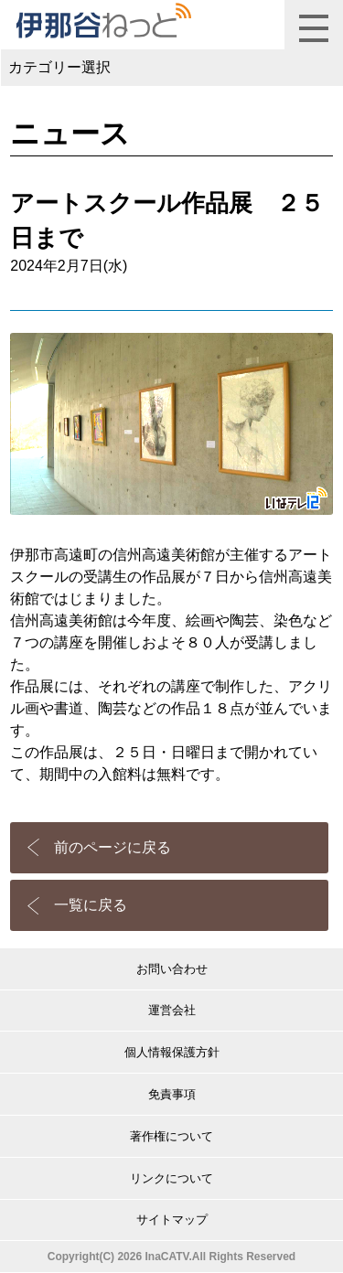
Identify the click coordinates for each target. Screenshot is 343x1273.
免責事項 (172, 1094)
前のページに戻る (112, 847)
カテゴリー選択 (59, 67)
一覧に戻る (90, 905)
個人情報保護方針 (172, 1052)
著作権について (171, 1136)
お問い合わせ (172, 969)
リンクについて (171, 1178)
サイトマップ (172, 1219)
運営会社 (172, 1010)
